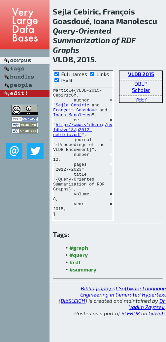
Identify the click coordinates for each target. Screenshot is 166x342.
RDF (128, 40)
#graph (78, 273)
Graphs (66, 49)
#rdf (75, 288)
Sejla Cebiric (72, 109)
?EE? (141, 99)
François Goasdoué (75, 115)
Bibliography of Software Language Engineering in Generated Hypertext (123, 317)
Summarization (81, 40)
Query (64, 30)
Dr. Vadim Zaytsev (147, 329)
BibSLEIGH (73, 326)
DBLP (141, 83)
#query (78, 280)
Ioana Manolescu (72, 121)
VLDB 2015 (141, 74)
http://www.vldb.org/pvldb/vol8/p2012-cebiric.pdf (82, 138)
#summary (82, 295)
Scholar (141, 90)
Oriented (95, 30)
